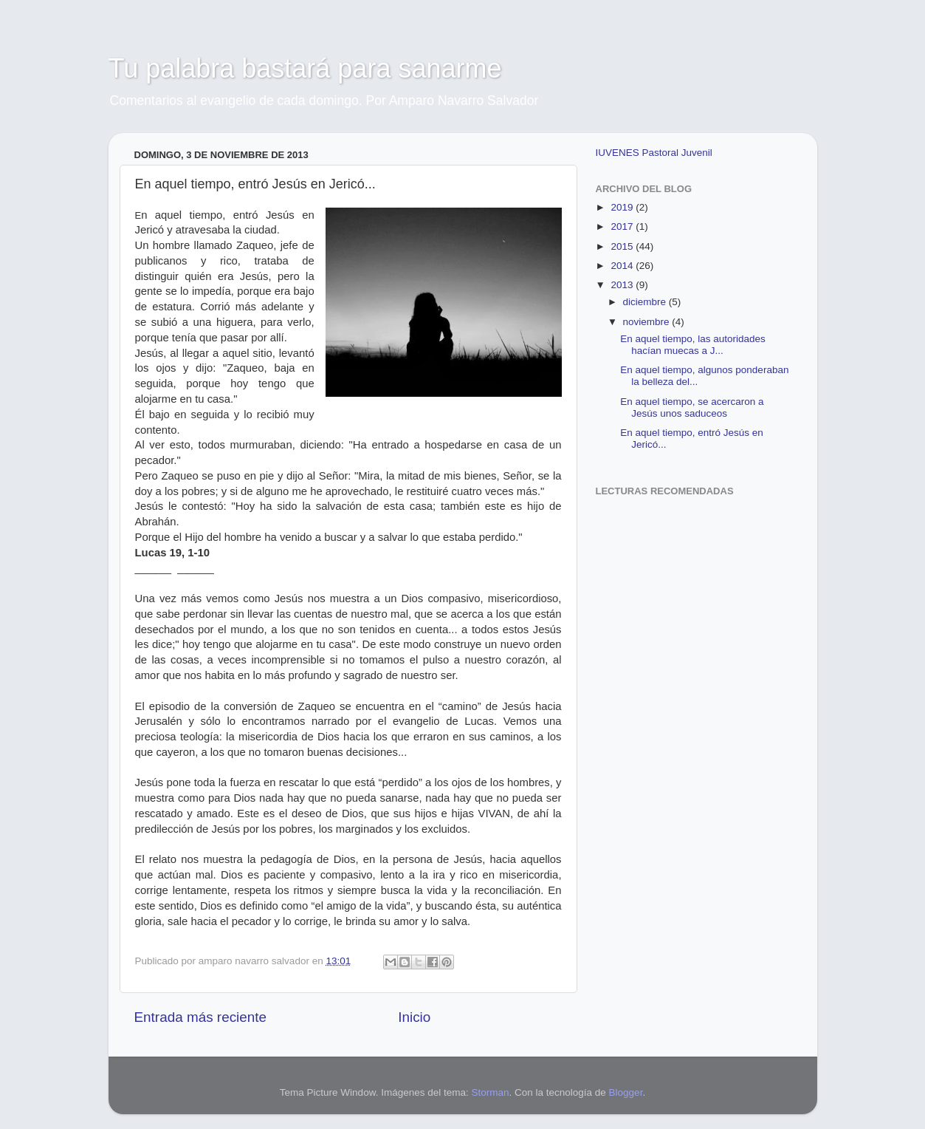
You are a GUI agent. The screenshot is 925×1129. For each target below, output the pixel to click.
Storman (490, 1092)
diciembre (646, 301)
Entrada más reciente (200, 1017)
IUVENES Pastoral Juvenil (654, 152)
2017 (623, 226)
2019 (623, 207)
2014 (623, 265)
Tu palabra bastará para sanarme (305, 68)
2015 (623, 246)
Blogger (626, 1092)
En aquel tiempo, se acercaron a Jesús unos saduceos (691, 407)
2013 (623, 284)
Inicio (414, 1017)
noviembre (648, 321)
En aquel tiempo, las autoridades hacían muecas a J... (693, 344)
